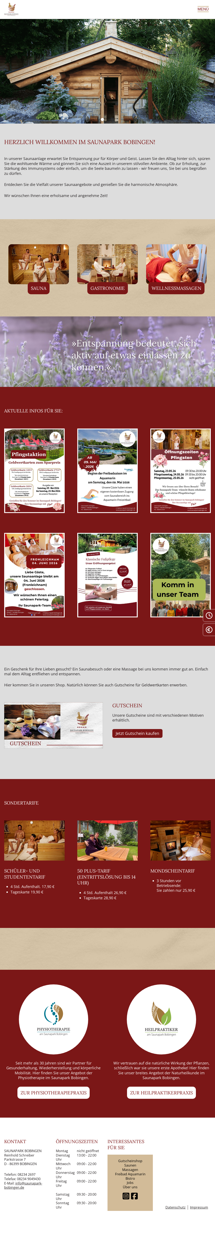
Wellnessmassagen (176, 288)
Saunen (130, 1165)
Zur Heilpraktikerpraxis (161, 1093)
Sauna (38, 288)
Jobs (130, 1182)
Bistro (130, 1178)
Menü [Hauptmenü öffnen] (203, 9)
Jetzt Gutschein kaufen (137, 733)
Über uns (130, 1187)
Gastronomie (107, 288)
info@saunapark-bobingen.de (23, 1185)
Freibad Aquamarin (130, 1174)
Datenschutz (175, 1207)
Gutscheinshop (130, 1161)
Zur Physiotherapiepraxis (54, 1093)
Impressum (199, 1207)
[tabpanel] (107, 71)
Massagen (130, 1169)
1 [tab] (102, 119)
